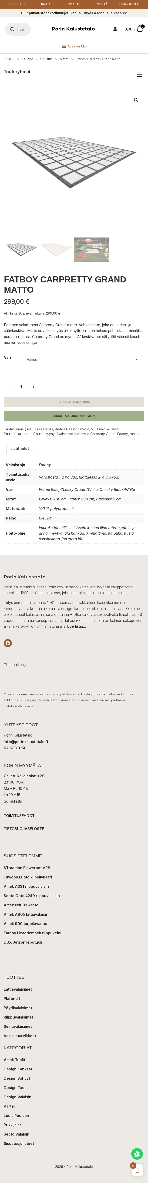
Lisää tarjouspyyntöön (74, 422)
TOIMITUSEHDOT (19, 821)
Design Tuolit (16, 1093)
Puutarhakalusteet (17, 440)
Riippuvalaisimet (18, 1023)
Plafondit (12, 1004)
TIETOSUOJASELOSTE (24, 834)
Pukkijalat (12, 1131)
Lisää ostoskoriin (74, 408)
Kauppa (27, 65)
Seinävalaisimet (18, 1032)
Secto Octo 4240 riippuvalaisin (32, 901)
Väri (7, 363)
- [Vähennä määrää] (9, 392)
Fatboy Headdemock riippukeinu (33, 938)
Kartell (10, 1112)
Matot (64, 65)
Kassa (46, 7)
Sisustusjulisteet (19, 1149)
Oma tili (74, 7)
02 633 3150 (15, 753)
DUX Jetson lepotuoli (23, 948)
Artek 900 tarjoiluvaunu (25, 929)
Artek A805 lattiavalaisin (26, 920)
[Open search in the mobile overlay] (18, 35)
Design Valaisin (17, 1103)
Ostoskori (18, 7)
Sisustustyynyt (44, 440)
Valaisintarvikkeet (20, 1041)
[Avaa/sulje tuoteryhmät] (139, 81)
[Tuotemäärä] (21, 392)
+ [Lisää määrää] (33, 392)
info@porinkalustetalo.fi (26, 747)
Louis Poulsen (16, 1121)
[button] (136, 106)
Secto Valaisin (16, 1140)
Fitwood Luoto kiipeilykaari (28, 883)
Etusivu (9, 65)
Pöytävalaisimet (18, 1014)
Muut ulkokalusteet (105, 435)
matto (134, 440)
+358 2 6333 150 (130, 7)
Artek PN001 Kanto (21, 910)
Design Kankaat (18, 1075)
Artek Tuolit (14, 1065)
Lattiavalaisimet (18, 995)
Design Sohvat (17, 1084)
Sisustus (46, 65)
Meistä (102, 7)
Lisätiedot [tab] (19, 454)
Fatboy (122, 440)
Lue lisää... (76, 632)
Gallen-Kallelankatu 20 (24, 782)
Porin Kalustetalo (73, 35)
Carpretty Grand (102, 440)
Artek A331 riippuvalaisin (26, 892)
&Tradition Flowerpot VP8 (27, 873)
